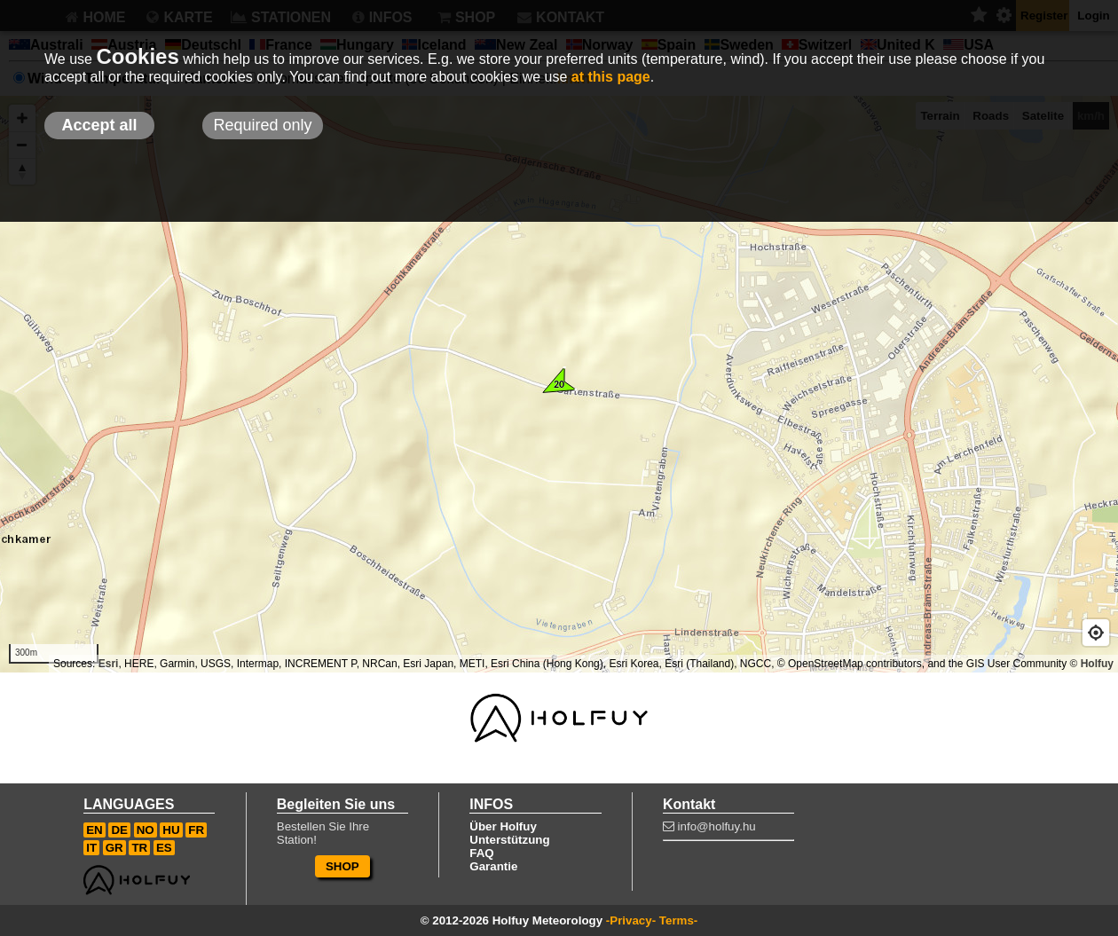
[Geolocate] (1096, 632)
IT (91, 847)
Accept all (99, 125)
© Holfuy (1091, 663)
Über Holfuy (503, 826)
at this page (610, 76)
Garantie (493, 866)
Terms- (678, 920)
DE (119, 830)
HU (170, 830)
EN (94, 830)
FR (196, 830)
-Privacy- (631, 920)
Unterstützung (509, 839)
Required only (262, 125)
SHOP (342, 866)
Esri (108, 663)
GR (114, 847)
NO (145, 830)
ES (164, 847)
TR (139, 847)
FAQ (481, 853)
